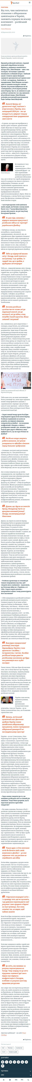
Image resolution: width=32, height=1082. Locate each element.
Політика (4, 7)
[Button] (27, 36)
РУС (22, 1080)
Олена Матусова (6, 29)
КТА (16, 1080)
